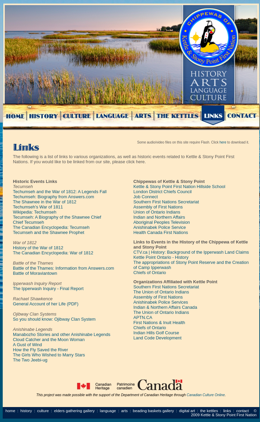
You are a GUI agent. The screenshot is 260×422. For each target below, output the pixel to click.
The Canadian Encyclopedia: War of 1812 (53, 252)
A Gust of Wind (27, 344)
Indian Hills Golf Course (156, 332)
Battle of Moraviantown (35, 273)
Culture (43, 411)
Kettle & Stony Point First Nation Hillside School (179, 186)
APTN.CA (142, 317)
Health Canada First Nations (160, 232)
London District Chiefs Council (162, 191)
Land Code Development (157, 337)
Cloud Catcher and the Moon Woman (49, 339)
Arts (124, 411)
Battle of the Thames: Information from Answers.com (63, 268)
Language (108, 411)
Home (10, 411)
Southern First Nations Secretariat (166, 201)
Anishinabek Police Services (160, 302)
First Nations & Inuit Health (159, 322)
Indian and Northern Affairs (159, 217)
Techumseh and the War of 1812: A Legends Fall (60, 191)
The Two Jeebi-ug (30, 359)
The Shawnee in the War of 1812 (44, 201)
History (26, 411)
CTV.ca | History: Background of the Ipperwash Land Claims (191, 252)
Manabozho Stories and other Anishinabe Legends (61, 334)
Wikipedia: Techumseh (34, 212)
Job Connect (145, 196)
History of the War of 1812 (38, 247)
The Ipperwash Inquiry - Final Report (48, 288)
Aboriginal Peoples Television (161, 222)
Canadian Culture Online (206, 395)
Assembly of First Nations (158, 206)
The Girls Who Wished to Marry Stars (49, 354)
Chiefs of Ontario (149, 272)
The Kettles (209, 411)
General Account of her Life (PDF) (46, 303)
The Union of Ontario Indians (161, 291)
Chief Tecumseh (28, 222)
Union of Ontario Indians (156, 212)
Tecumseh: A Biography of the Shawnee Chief (57, 217)
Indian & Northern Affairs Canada (165, 307)
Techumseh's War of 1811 (38, 206)
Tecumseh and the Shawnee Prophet (48, 232)
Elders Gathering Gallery (74, 411)
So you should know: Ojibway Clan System (54, 319)
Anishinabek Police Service (159, 227)
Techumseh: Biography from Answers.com (53, 196)
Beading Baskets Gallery (153, 411)
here (223, 142)
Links (227, 411)
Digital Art (187, 411)
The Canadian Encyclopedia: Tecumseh (51, 227)
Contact (242, 411)
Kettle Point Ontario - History (160, 257)
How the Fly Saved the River (40, 349)
